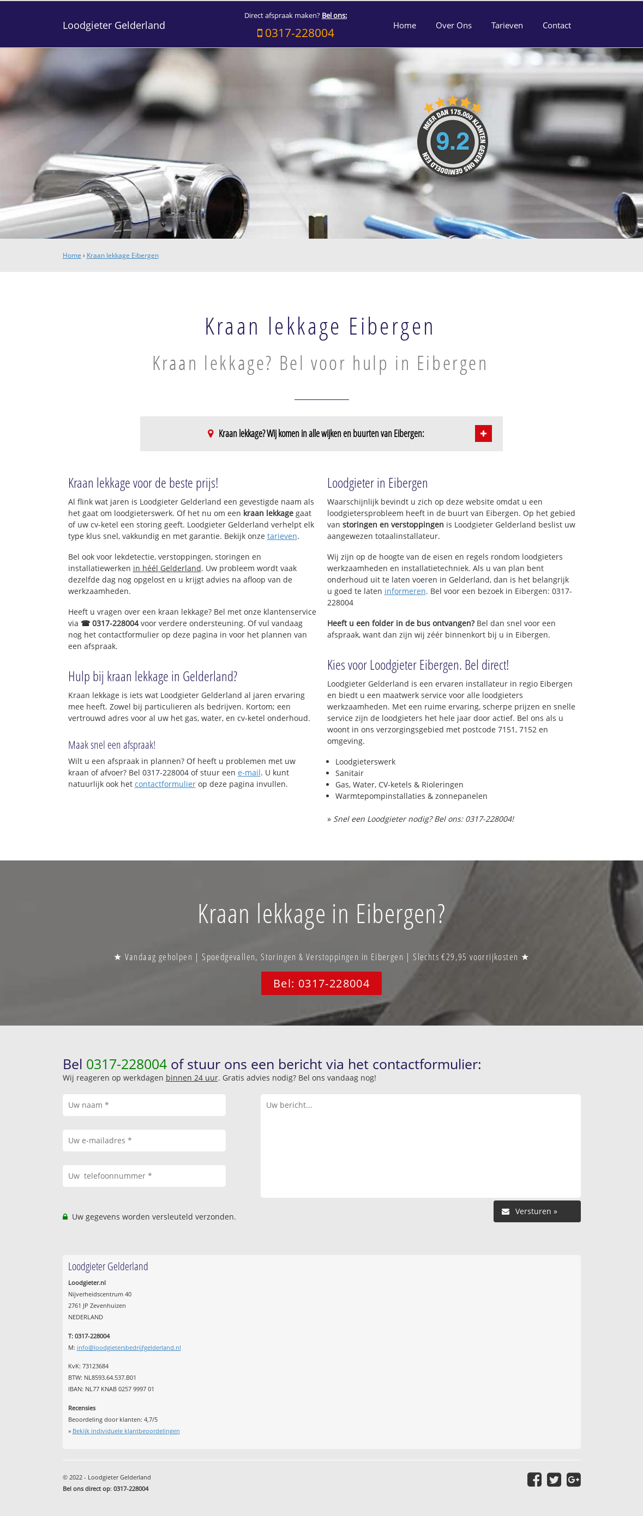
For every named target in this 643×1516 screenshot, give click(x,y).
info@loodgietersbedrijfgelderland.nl (129, 1347)
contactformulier (165, 784)
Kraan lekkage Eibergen (123, 255)
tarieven (282, 536)
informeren (405, 591)
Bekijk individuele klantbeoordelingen (126, 1431)
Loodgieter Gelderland (114, 25)
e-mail (249, 772)
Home (72, 255)
